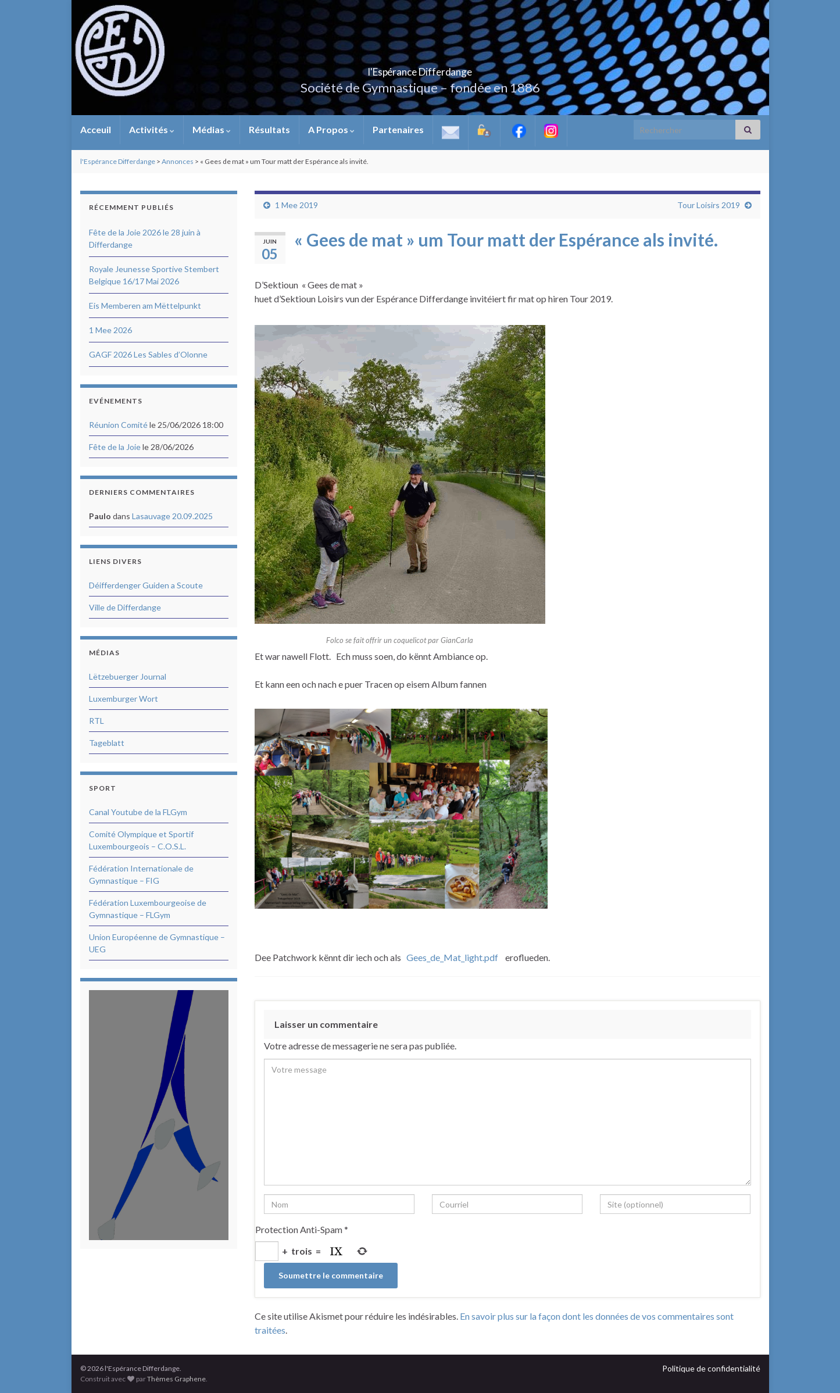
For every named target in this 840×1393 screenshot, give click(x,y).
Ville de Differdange (125, 607)
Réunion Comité (118, 425)
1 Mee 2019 (296, 205)
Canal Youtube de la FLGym (138, 812)
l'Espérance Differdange (420, 68)
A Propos (331, 129)
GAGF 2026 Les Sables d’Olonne (148, 354)
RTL (96, 721)
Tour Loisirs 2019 (708, 205)
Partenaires (398, 129)
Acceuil (95, 129)
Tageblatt (106, 743)
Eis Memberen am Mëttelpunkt (145, 305)
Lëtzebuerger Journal (127, 676)
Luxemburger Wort (123, 698)
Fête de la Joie (115, 447)
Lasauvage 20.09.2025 (172, 516)
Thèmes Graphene (176, 1378)
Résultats (269, 129)
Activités (151, 129)
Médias (211, 129)
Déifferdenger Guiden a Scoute (146, 585)
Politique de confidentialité (711, 1368)
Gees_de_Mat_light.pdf (452, 957)
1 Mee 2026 (110, 330)
